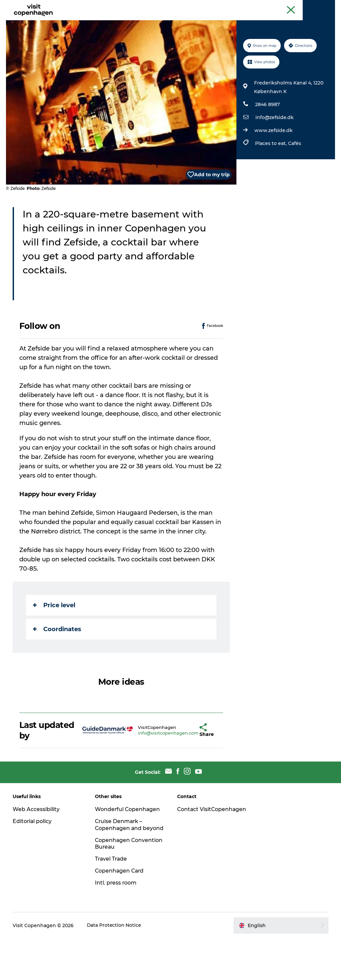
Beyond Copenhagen (271, 6)
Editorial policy (33, 853)
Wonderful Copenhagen (128, 841)
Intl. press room (116, 921)
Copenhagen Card (316, 6)
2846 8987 (267, 136)
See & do (87, 21)
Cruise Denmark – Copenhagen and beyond (119, 860)
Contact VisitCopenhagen (200, 844)
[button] (182, 762)
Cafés (294, 175)
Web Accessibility (36, 841)
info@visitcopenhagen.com (152, 764)
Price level (55, 636)
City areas (157, 21)
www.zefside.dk (273, 162)
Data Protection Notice (115, 964)
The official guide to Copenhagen (211, 6)
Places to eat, (271, 175)
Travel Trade (112, 897)
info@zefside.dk (274, 149)
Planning (190, 21)
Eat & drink (121, 21)
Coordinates (58, 660)
